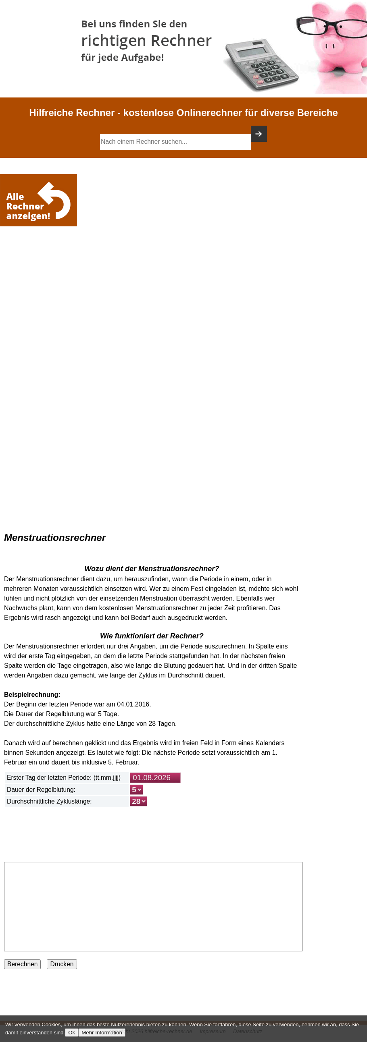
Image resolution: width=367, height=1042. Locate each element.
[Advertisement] (40, 252)
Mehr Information (101, 1033)
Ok (71, 1033)
